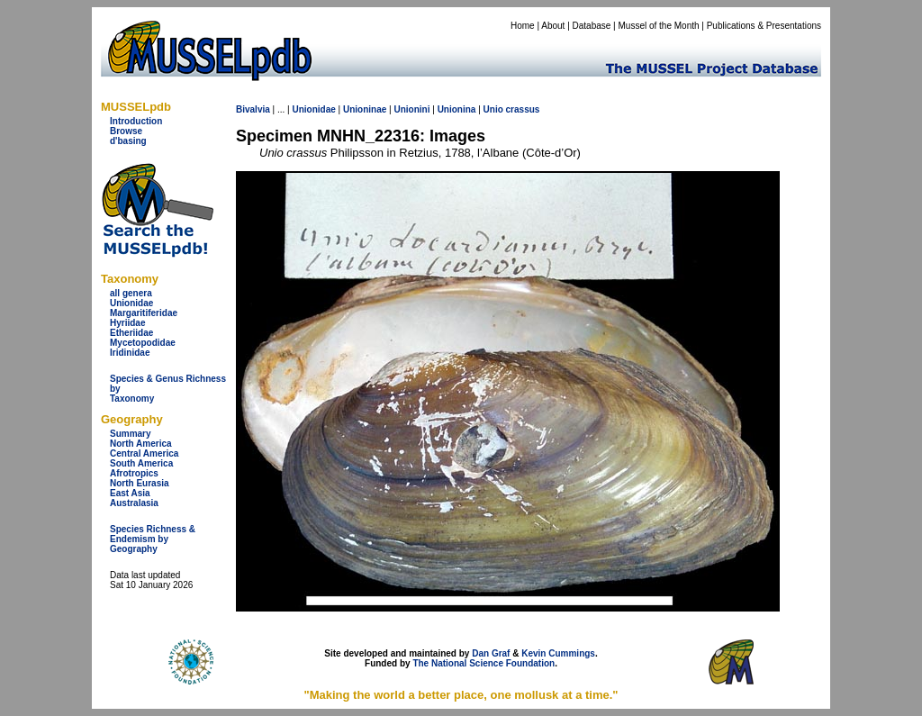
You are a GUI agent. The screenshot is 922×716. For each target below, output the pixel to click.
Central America (144, 453)
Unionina (457, 109)
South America (141, 463)
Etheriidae (131, 333)
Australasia (134, 503)
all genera (131, 293)
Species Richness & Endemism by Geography (152, 539)
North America (141, 444)
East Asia (130, 493)
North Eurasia (139, 483)
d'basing (128, 141)
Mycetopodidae (143, 343)
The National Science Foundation (483, 663)
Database (592, 26)
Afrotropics (134, 473)
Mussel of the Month (659, 26)
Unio (493, 109)
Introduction (136, 121)
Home (523, 26)
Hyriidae (127, 323)
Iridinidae (129, 353)
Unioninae (364, 109)
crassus (523, 109)
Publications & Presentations (764, 26)
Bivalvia (253, 109)
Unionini (411, 109)
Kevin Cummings (558, 653)
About (553, 26)
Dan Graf (491, 653)
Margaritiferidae (143, 313)
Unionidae (131, 303)
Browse (126, 131)
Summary (130, 434)
